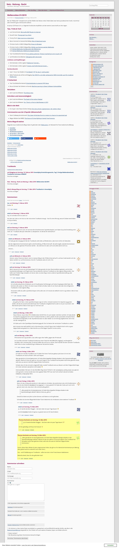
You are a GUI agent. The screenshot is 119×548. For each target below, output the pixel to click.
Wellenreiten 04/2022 (12, 148)
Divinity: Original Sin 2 (104, 129)
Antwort (15, 209)
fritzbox (93, 246)
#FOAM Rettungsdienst (16, 131)
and (92, 191)
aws (92, 200)
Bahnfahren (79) (97, 67)
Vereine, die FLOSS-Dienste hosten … (37, 66)
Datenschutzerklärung (13, 528)
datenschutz (94, 219)
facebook (93, 240)
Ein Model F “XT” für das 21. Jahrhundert (37, 72)
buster (92, 209)
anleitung (93, 194)
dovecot (93, 228)
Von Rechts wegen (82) (98, 84)
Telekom (93, 311)
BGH (92, 206)
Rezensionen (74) (97, 81)
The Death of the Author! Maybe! (33, 99)
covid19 (93, 217)
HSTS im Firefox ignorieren (16, 162)
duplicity (93, 234)
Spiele (92, 299)
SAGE (92, 294)
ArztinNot (12, 128)
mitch (9, 213)
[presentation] (18, 518)
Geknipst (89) (96, 69)
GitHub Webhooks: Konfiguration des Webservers (26, 49)
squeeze (93, 300)
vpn (92, 325)
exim (92, 239)
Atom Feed (93, 342)
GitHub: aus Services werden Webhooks (42, 47)
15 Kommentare (16, 143)
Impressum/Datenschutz (57, 10)
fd (91, 242)
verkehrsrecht (94, 319)
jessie (92, 263)
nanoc (92, 279)
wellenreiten (20, 144)
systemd (93, 310)
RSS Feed (93, 340)
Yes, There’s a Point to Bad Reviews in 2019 (36, 102)
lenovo (92, 268)
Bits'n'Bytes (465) (97, 70)
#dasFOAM (13, 130)
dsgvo (92, 231)
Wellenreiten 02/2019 (72, 162)
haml (92, 253)
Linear (20, 200)
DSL (92, 233)
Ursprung (17, 251)
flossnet (93, 243)
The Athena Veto (28, 93)
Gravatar (10, 522)
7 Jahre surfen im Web (12, 155)
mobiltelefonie (94, 276)
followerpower (94, 245)
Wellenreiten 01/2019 (16, 15)
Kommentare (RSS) (95, 343)
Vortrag (93, 323)
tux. (8, 203)
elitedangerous (95, 237)
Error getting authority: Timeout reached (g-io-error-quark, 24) (44, 54)
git (91, 248)
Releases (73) (96, 79)
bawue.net (93, 203)
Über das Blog (32, 10)
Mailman (93, 271)
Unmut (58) (96, 83)
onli (8, 227)
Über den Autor (42, 10)
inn (92, 257)
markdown (93, 274)
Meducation (44, 125)
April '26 (101, 28)
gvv (92, 251)
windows (93, 330)
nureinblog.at (94, 163)
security (93, 296)
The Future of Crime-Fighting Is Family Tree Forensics (40, 118)
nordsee (93, 280)
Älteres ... (91, 39)
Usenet (93, 317)
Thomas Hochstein (19, 17)
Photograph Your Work (24, 35)
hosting (93, 256)
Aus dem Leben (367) (98, 66)
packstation (94, 282)
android (93, 192)
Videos (92, 322)
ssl (91, 303)
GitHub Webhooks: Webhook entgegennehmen (25, 51)
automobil (93, 199)
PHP (92, 285)
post (92, 286)
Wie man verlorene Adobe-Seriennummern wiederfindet (100, 172)
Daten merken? (13, 531)
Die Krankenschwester (16, 135)
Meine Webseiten (20, 10)
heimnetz (93, 254)
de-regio (93, 220)
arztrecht (93, 197)
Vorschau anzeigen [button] (12, 176)
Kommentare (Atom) (96, 345)
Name (9, 466)
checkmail (93, 216)
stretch (93, 306)
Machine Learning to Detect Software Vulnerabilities (47, 86)
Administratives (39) (98, 64)
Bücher (93, 212)
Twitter (93, 314)
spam (92, 297)
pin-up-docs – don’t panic (17, 133)
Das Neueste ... (93, 37)
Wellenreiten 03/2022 (12, 150)
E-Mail (9, 471)
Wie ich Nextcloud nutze (39, 41)
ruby (92, 291)
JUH (92, 265)
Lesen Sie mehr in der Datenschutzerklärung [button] (34, 545)
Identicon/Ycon (15, 522)
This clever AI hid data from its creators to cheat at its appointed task (47, 115)
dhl (92, 225)
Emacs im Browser (36, 44)
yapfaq (92, 333)
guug (92, 249)
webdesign (94, 326)
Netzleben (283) (97, 78)
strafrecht (93, 305)
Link (12, 209)
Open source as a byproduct (26, 38)
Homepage (10, 476)
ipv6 (92, 260)
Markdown (10, 505)
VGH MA (93, 320)
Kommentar (10, 480)
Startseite (10, 10)
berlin (92, 205)
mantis (92, 273)
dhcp (92, 223)
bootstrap (93, 208)
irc (91, 262)
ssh (92, 302)
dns (92, 226)
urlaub (92, 316)
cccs (92, 214)
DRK (92, 229)
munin (92, 277)
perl (92, 283)
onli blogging (94, 129)
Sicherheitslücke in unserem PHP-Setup (37, 83)
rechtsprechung (95, 288)
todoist (92, 313)
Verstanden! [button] (110, 545)
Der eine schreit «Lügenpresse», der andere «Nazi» (46, 109)
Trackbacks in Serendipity (44, 189)
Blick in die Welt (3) (98, 73)
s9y (92, 293)
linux (92, 269)
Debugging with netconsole (34, 57)
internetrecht (94, 259)
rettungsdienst (95, 290)
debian (93, 222)
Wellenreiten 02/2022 (12, 152)
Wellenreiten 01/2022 (12, 154)
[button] (13, 138)
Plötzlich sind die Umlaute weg (24, 160)
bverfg (92, 211)
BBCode (9, 513)
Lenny (92, 266)
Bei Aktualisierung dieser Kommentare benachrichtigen (24, 533)
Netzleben (9, 143)
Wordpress (94, 331)
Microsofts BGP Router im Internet (31, 32)
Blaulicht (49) (96, 72)
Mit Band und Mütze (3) (99, 76)
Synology (93, 308)
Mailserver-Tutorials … (33, 63)
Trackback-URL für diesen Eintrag (14, 169)
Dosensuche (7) (97, 75)
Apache (93, 196)
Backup (93, 202)
